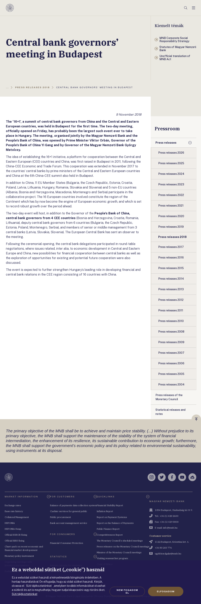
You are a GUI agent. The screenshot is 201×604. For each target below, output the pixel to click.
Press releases (165, 142)
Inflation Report (105, 511)
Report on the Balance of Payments (115, 522)
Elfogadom (166, 591)
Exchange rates (13, 505)
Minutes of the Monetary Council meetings (119, 552)
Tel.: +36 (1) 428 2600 (166, 515)
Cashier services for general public (68, 511)
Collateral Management (17, 517)
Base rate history (14, 511)
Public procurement (60, 517)
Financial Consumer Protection (66, 542)
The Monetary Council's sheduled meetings (120, 540)
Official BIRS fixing (14, 540)
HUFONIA (10, 522)
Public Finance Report (108, 528)
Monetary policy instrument (19, 555)
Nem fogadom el (127, 591)
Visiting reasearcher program (112, 558)
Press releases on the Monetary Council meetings (123, 546)
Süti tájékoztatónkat (24, 594)
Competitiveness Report (110, 534)
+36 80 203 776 (163, 547)
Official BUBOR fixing (16, 534)
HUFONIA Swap (13, 528)
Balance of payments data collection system (73, 505)
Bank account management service (68, 522)
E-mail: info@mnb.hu (166, 527)
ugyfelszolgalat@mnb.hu (168, 553)
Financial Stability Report (110, 505)
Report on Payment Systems (112, 517)
